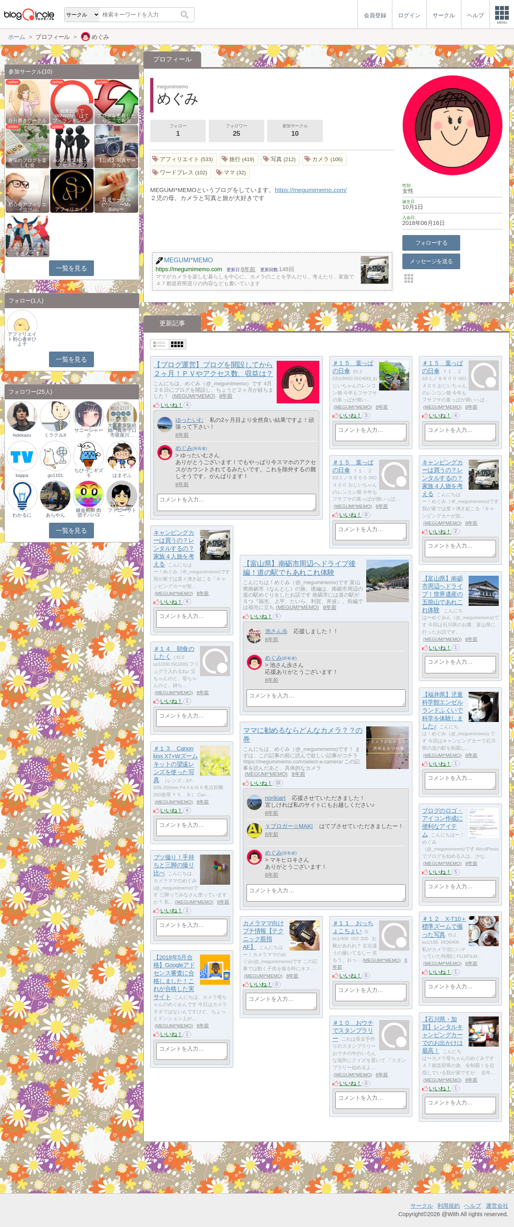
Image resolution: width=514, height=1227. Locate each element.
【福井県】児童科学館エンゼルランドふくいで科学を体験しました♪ (442, 710)
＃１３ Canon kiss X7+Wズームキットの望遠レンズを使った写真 (175, 764)
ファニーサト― (122, 512)
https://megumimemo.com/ (311, 189)
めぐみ (183, 448)
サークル (421, 1205)
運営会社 (497, 1205)
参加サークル (295, 131)
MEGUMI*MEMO (193, 396)
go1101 (55, 475)
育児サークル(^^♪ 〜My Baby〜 (116, 204)
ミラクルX (55, 435)
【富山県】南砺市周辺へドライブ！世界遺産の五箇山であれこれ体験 (442, 594)
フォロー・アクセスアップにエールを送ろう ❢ (27, 249)
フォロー (178, 131)
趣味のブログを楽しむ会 (27, 163)
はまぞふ (122, 475)
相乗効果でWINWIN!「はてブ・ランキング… (72, 115)
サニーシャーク (88, 433)
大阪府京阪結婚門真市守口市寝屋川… (122, 430)
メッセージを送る (431, 261)
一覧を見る (71, 268)
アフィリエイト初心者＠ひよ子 (22, 339)
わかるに (22, 515)
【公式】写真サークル (116, 163)
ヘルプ (472, 1205)
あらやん (55, 515)
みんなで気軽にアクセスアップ (72, 163)
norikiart (275, 798)
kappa (22, 475)
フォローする (431, 242)
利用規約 (448, 1205)
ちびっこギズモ (88, 473)
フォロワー (236, 131)
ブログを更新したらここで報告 (116, 118)
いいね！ (172, 405)
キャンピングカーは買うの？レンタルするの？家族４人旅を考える (442, 478)
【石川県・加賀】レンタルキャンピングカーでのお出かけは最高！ (442, 1035)
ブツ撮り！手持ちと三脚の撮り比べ (173, 865)
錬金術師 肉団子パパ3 (88, 512)
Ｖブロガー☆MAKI (289, 826)
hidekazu (22, 435)
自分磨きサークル (27, 120)
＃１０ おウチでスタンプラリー (352, 1030)
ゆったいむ (189, 420)
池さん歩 (276, 631)
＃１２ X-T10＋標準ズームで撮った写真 (444, 926)
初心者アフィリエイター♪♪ (27, 207)
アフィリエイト (72, 209)
